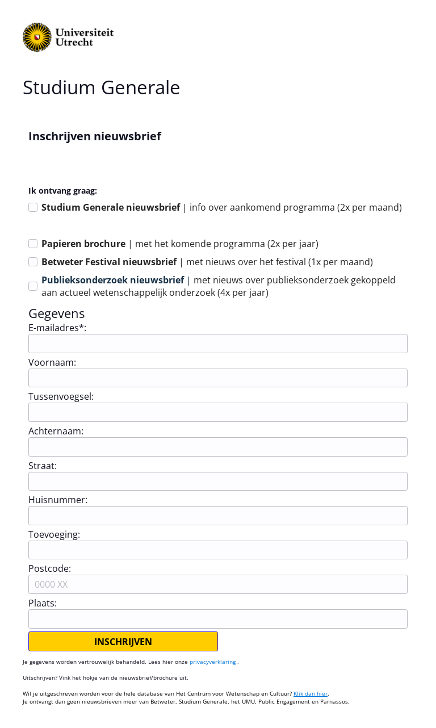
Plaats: (42, 603)
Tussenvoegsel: (61, 396)
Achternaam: (55, 431)
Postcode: (49, 568)
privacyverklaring (213, 662)
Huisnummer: (57, 499)
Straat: (42, 465)
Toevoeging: (54, 534)
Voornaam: (52, 362)
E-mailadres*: (57, 327)
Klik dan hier (311, 693)
